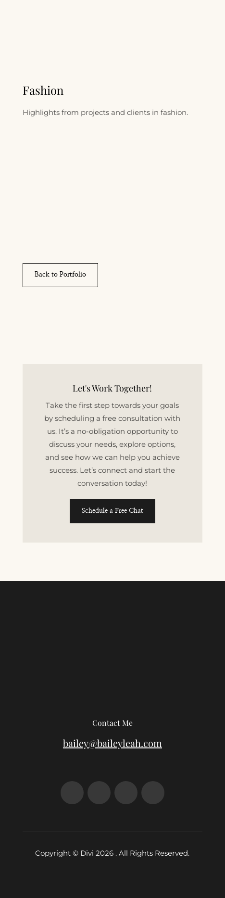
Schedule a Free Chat (112, 510)
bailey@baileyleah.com (112, 742)
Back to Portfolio (60, 274)
